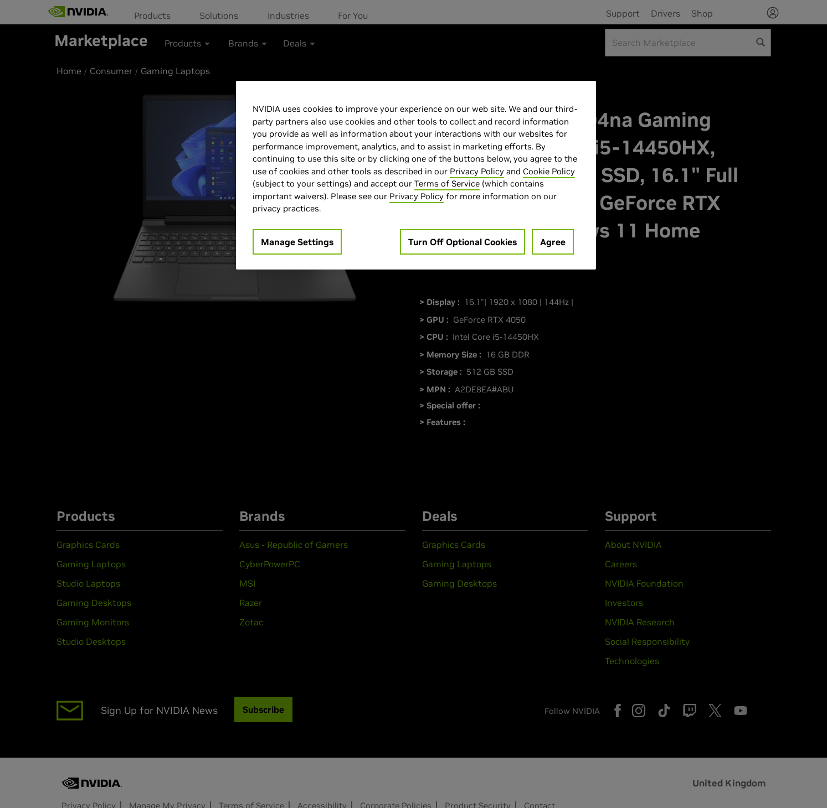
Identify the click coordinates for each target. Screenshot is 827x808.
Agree (553, 241)
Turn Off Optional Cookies (462, 241)
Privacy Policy (477, 171)
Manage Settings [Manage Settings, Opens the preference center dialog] (297, 241)
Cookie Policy (549, 171)
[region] (416, 175)
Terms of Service (447, 183)
